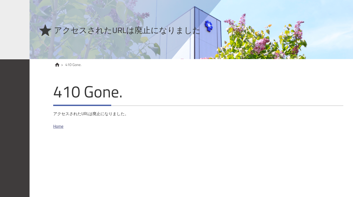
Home (58, 126)
